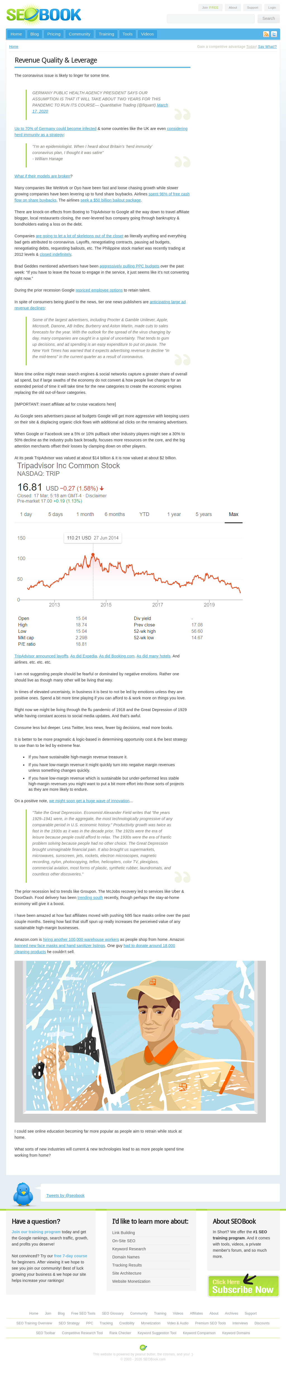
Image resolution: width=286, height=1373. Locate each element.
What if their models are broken (42, 176)
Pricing (53, 34)
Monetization (151, 1323)
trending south (90, 897)
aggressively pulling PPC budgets (129, 266)
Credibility (126, 1323)
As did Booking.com (117, 656)
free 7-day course (70, 1256)
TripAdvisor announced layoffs (41, 656)
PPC (89, 1323)
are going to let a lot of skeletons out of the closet (79, 236)
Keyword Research (129, 1249)
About (233, 7)
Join (210, 7)
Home (16, 34)
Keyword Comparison (199, 1333)
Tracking (106, 1323)
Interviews (240, 1323)
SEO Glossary (113, 1313)
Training (106, 34)
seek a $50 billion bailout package (110, 200)
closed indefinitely (55, 254)
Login (272, 7)
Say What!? (267, 47)
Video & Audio (178, 1323)
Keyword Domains (236, 1333)
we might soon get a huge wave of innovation (89, 801)
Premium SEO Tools (210, 1323)
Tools (128, 34)
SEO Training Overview (34, 1323)
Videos (147, 34)
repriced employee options (99, 290)
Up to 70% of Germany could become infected (55, 128)
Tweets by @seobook (65, 1195)
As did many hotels (153, 656)
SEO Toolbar (45, 1333)
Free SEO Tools (83, 1313)
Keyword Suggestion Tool (157, 1333)
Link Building (123, 1232)
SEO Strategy (69, 1323)
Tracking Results (127, 1265)
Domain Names (126, 1257)
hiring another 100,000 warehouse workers (81, 939)
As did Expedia (83, 656)
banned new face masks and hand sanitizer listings (60, 945)
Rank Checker (120, 1333)
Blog (34, 34)
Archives (231, 1313)
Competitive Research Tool (82, 1333)
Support (252, 7)
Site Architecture (126, 1273)
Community (79, 34)
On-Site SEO (123, 1241)
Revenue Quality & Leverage (56, 60)
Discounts (262, 1323)
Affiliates (196, 1313)
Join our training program (36, 1232)
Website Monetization (131, 1281)
